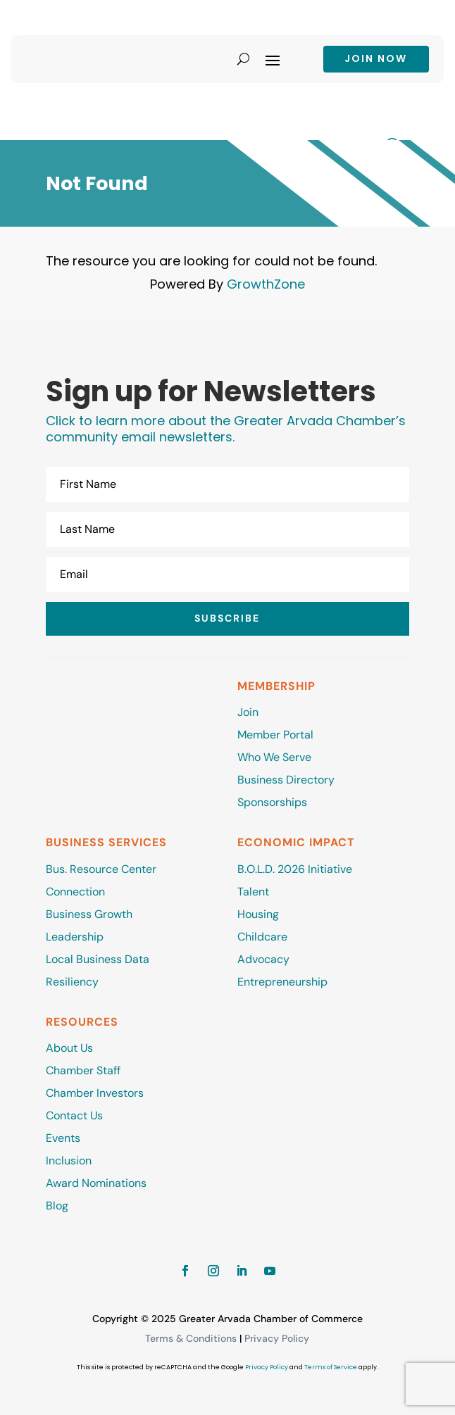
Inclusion (69, 1160)
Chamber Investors (95, 1093)
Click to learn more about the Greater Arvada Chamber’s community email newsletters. (226, 429)
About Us (69, 1047)
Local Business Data (97, 959)
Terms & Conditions (191, 1338)
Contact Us (74, 1115)
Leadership (75, 936)
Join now (375, 58)
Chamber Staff (83, 1070)
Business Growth (89, 914)
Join (247, 712)
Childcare (262, 936)
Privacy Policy (276, 1338)
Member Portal (275, 734)
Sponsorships (272, 802)
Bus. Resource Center (101, 869)
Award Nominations (96, 1183)
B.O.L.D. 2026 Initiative (294, 869)
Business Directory (286, 779)
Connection (75, 891)
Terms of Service (330, 1367)
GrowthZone (266, 284)
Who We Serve (274, 757)
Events (63, 1138)
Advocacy (263, 959)
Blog (57, 1205)
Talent (253, 891)
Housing (258, 914)
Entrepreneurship (283, 981)
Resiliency (72, 981)
